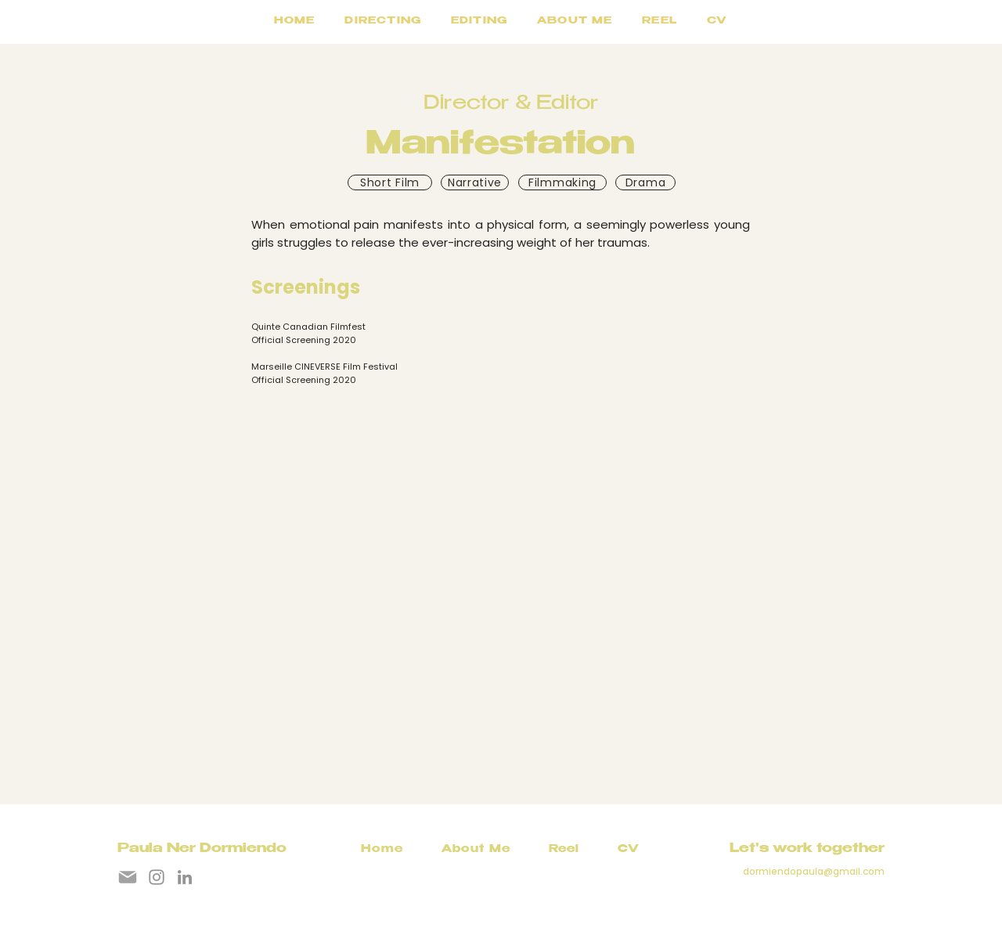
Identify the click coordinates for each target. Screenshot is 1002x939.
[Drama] (645, 182)
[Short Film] (390, 182)
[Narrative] (475, 182)
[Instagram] (156, 877)
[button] (479, 22)
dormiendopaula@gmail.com (814, 871)
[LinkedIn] (185, 877)
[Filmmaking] (562, 182)
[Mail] (127, 877)
